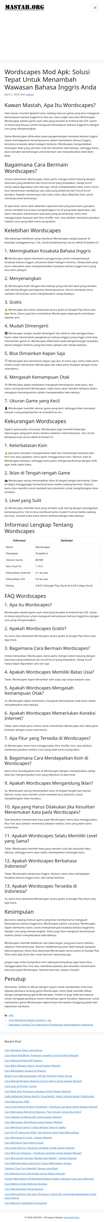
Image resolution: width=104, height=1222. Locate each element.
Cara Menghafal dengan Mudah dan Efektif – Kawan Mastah (41, 1158)
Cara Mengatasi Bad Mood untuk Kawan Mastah (34, 1122)
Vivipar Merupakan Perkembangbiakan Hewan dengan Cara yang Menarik (49, 1178)
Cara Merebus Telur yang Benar (23, 1050)
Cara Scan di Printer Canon (21, 1086)
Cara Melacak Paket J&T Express (23, 1060)
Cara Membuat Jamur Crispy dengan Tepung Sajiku (35, 1127)
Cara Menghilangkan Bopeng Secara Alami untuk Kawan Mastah (43, 1081)
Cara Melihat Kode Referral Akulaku (26, 1184)
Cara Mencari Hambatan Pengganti (26, 1203)
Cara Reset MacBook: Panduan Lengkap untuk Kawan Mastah (41, 1055)
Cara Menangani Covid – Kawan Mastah (28, 1137)
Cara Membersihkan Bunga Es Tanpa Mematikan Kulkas (38, 1163)
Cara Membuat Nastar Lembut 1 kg (30, 1020)
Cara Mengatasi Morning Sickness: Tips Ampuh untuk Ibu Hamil (43, 1112)
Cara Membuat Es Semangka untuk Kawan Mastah (35, 1173)
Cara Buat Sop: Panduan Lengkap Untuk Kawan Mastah (38, 1091)
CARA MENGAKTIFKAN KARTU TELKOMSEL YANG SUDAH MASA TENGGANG (49, 1096)
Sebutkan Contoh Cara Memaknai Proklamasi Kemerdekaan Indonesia (51, 1024)
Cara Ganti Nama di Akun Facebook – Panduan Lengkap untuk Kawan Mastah (51, 1106)
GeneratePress (71, 1217)
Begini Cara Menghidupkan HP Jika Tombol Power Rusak (38, 1076)
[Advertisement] (52, 38)
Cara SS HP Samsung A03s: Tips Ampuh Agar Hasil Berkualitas (42, 1132)
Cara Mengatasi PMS (17, 1101)
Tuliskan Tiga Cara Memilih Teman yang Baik (31, 1168)
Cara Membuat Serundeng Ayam (24, 1142)
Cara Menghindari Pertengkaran (24, 1189)
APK (11, 1015)
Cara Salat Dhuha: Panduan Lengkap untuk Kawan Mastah (40, 1148)
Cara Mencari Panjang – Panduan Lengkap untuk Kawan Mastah (43, 1153)
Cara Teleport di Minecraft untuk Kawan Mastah (33, 1117)
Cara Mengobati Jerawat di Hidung (25, 1070)
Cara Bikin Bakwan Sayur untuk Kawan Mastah (32, 1065)
